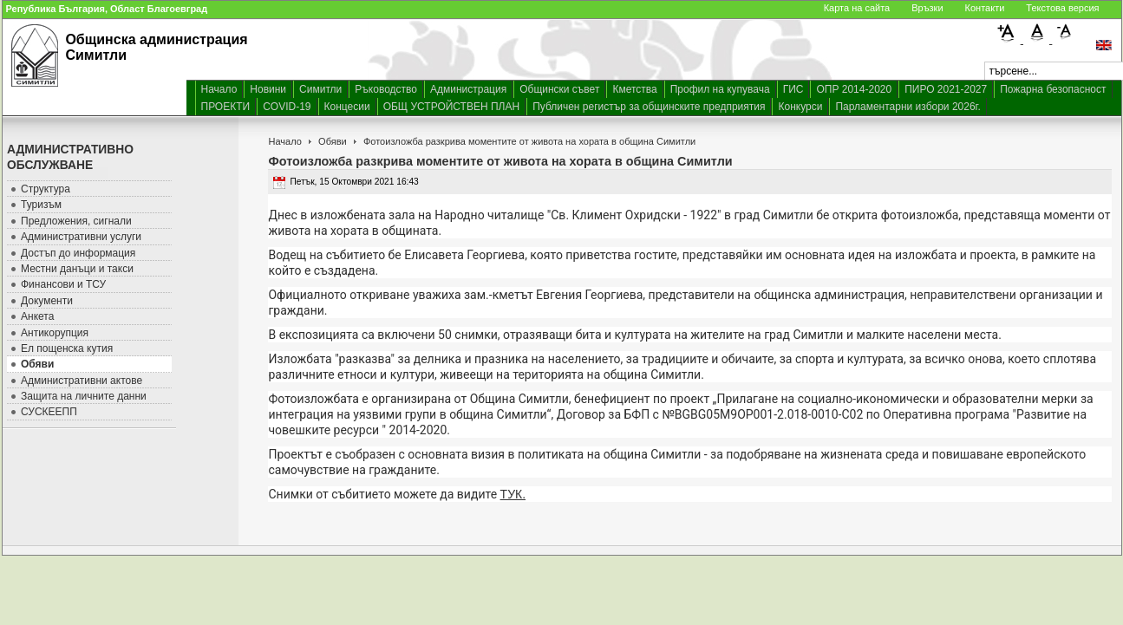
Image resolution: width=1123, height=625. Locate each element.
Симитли (320, 89)
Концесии (347, 107)
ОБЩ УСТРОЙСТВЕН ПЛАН (451, 107)
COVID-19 (286, 107)
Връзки (927, 8)
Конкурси (800, 107)
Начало (219, 89)
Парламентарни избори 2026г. (907, 107)
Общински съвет (559, 89)
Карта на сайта (857, 8)
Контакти (985, 8)
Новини (268, 89)
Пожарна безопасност (1053, 89)
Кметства (634, 89)
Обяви (332, 141)
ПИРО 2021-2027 (945, 89)
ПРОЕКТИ (226, 107)
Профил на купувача (720, 89)
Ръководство (386, 89)
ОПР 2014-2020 (853, 89)
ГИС (793, 89)
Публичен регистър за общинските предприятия (648, 107)
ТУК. (513, 494)
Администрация (468, 89)
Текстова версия (1062, 8)
